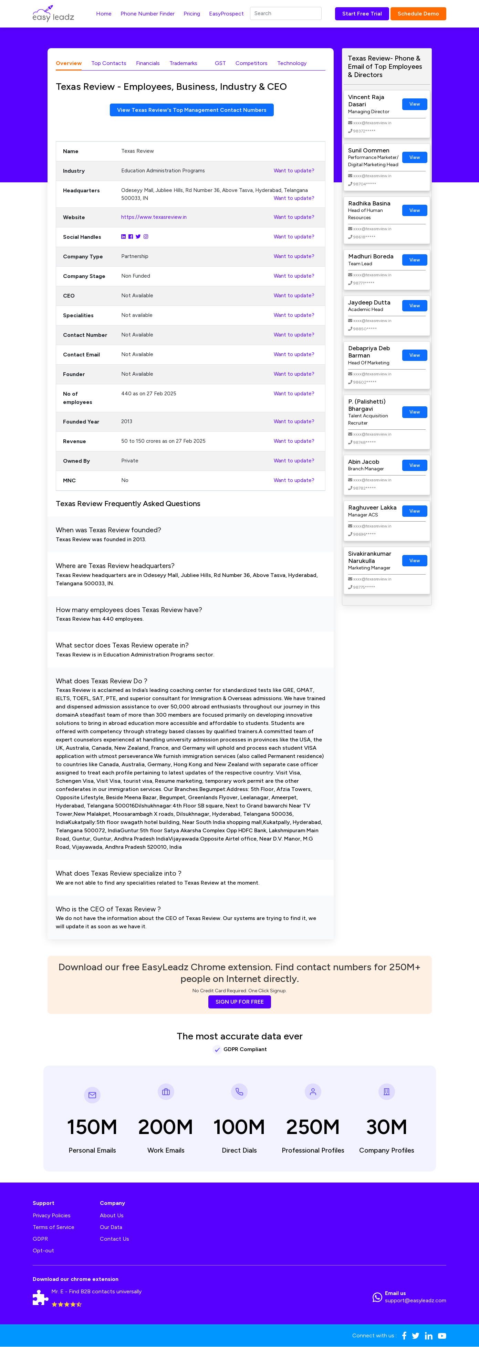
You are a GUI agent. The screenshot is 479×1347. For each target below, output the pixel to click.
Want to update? (294, 171)
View (414, 104)
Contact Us (114, 1239)
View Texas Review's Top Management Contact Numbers (192, 110)
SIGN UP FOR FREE (240, 1002)
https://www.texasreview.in (154, 217)
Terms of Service (53, 1227)
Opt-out (43, 1251)
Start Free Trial (362, 13)
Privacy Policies (52, 1215)
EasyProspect (226, 13)
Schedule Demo (418, 13)
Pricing (192, 13)
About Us (112, 1215)
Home (104, 13)
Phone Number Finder (148, 13)
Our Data (111, 1227)
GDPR (40, 1239)
